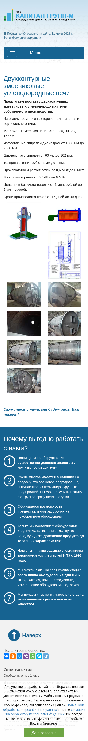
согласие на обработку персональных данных (45, 712)
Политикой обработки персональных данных (43, 707)
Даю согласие (44, 732)
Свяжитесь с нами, (22, 409)
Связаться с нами (18, 669)
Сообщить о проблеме (21, 675)
